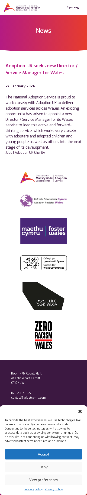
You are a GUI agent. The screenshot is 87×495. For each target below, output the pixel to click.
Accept (43, 454)
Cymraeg (73, 7)
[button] (80, 411)
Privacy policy (33, 489)
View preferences (43, 480)
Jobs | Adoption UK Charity (25, 152)
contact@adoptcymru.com (28, 398)
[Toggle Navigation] (82, 7)
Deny (43, 467)
